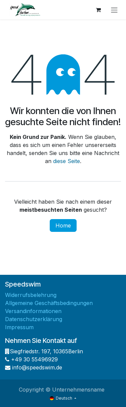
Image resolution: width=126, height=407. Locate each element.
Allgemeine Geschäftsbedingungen (49, 303)
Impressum (19, 327)
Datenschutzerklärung (33, 319)
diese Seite (66, 161)
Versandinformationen (33, 311)
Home (63, 225)
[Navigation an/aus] (114, 10)
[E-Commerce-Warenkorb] (98, 9)
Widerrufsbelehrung (30, 295)
